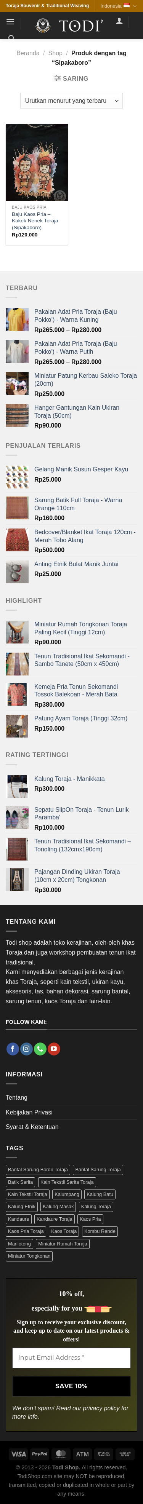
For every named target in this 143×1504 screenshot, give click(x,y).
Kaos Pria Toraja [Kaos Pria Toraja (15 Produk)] (26, 1231)
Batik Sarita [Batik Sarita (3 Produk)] (20, 1182)
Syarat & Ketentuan (32, 1127)
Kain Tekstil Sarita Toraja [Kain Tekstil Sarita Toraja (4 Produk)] (67, 1182)
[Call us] (40, 1049)
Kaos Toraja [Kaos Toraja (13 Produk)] (64, 1231)
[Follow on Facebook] (12, 1049)
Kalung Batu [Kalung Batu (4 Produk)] (100, 1194)
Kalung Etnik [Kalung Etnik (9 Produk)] (21, 1206)
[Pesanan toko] (71, 100)
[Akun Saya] (119, 20)
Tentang (16, 1097)
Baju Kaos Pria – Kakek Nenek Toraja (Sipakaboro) (35, 220)
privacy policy (101, 1408)
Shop (55, 53)
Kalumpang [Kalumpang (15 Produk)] (67, 1194)
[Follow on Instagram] (26, 1049)
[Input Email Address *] (71, 1358)
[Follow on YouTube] (54, 1049)
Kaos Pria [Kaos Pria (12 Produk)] (90, 1219)
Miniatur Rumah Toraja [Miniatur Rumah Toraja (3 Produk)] (62, 1244)
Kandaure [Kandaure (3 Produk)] (18, 1219)
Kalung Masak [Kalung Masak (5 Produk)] (58, 1206)
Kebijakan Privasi (29, 1112)
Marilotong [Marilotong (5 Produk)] (19, 1244)
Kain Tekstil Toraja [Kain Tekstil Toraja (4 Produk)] (27, 1194)
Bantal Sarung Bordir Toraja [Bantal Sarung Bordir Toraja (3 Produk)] (38, 1169)
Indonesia (118, 6)
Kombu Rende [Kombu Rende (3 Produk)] (100, 1231)
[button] (10, 21)
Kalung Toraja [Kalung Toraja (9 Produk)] (96, 1206)
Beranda (28, 53)
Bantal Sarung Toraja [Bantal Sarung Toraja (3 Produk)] (98, 1169)
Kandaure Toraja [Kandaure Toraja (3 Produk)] (54, 1219)
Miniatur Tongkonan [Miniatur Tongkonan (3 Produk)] (29, 1256)
